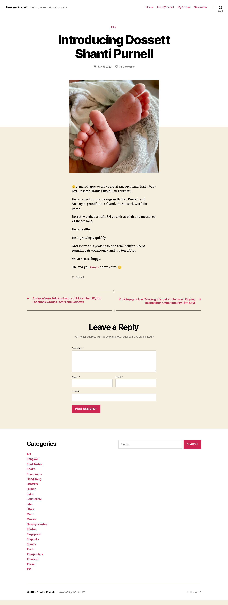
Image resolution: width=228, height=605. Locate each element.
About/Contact (165, 7)
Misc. (31, 519)
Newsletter (200, 7)
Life (114, 27)
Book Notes (35, 469)
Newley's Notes (38, 529)
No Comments (127, 67)
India (30, 499)
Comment (78, 353)
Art (29, 459)
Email (119, 382)
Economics (35, 479)
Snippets (33, 544)
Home (149, 7)
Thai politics (36, 559)
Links (30, 514)
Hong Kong (35, 484)
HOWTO (33, 489)
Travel (31, 569)
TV (29, 574)
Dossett (80, 277)
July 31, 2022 (104, 67)
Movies (32, 524)
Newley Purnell (17, 7)
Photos (32, 534)
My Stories (184, 7)
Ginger (95, 268)
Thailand (33, 564)
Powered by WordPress (73, 596)
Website (76, 396)
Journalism (35, 504)
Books (31, 474)
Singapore (34, 539)
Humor (32, 494)
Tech (30, 554)
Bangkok (33, 464)
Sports (32, 549)
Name (76, 382)
